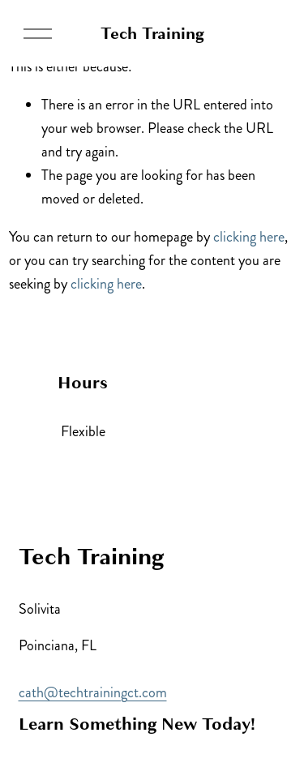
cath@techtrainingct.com (93, 692)
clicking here (249, 236)
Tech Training (152, 33)
